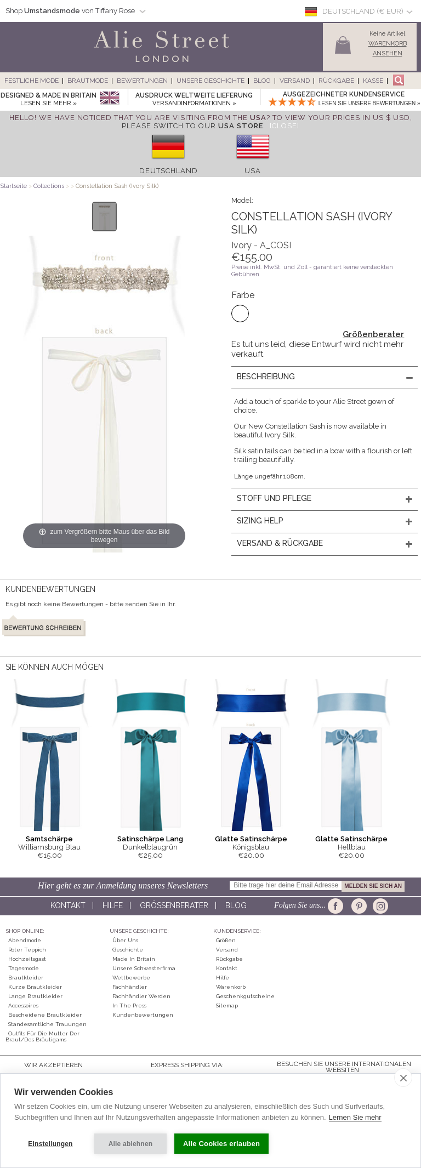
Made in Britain (133, 959)
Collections (49, 186)
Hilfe (113, 905)
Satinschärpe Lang (150, 839)
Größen (226, 940)
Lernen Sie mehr (355, 1117)
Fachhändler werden (141, 996)
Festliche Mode (31, 80)
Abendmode (24, 940)
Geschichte (127, 950)
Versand (295, 80)
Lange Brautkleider (35, 996)
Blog (262, 80)
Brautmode (87, 80)
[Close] (284, 126)
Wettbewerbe (131, 978)
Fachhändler (129, 987)
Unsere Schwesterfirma (143, 968)
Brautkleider (25, 978)
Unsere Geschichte (210, 80)
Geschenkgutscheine (245, 996)
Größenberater (373, 334)
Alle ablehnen (131, 1144)
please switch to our (192, 126)
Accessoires (23, 1005)
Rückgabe (336, 80)
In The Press (129, 1005)
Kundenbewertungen (142, 1015)
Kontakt (68, 905)
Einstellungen (50, 1144)
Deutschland (168, 171)
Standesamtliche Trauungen (47, 1024)
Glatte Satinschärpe (251, 839)
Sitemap (227, 1005)
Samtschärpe (49, 839)
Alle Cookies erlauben (221, 1143)
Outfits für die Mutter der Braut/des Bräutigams (42, 1036)
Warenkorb (231, 987)
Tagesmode (23, 968)
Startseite (13, 186)
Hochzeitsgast (27, 959)
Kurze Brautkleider (35, 987)
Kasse (373, 80)
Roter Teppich (27, 950)
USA (252, 171)
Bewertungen (142, 80)
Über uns (125, 940)
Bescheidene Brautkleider (45, 1015)
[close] (403, 1077)
